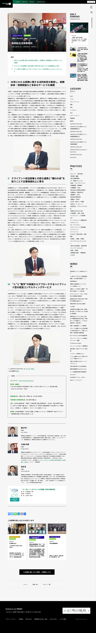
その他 (73, 255)
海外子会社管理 (75, 246)
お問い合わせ (28, 619)
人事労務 (82, 215)
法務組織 (73, 188)
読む (18, 371)
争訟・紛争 (81, 213)
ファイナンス (74, 232)
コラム (72, 99)
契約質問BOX (73, 281)
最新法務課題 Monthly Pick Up (78, 369)
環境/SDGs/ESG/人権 (77, 211)
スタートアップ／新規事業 (78, 227)
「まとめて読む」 (30, 369)
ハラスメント (74, 215)
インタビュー (73, 110)
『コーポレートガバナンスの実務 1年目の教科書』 (38, 489)
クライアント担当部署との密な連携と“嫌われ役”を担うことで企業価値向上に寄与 (36, 66)
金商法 (73, 239)
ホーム (25, 584)
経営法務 (84, 246)
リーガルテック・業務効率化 (79, 220)
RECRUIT (32, 2)
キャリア (73, 174)
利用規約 (21, 619)
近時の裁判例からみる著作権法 (78, 366)
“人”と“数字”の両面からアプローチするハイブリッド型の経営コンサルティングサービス (38, 70)
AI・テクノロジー (76, 225)
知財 (72, 183)
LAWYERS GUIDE (41, 2)
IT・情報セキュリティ (77, 181)
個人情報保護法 (75, 178)
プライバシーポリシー (11, 619)
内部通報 (73, 213)
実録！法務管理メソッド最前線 (78, 325)
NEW (71, 96)
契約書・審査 (74, 176)
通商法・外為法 (75, 199)
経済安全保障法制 (76, 197)
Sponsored (27, 35)
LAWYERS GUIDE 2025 (17, 35)
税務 (76, 250)
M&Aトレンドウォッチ (76, 380)
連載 (71, 104)
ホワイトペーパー (74, 102)
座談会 (72, 121)
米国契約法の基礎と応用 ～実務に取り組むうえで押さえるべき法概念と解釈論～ (79, 311)
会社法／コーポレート (77, 204)
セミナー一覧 (46, 584)
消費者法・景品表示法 (77, 192)
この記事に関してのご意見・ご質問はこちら (37, 572)
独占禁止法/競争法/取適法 (78, 190)
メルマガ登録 (63, 619)
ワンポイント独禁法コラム (77, 353)
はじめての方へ (53, 619)
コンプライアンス (80, 183)
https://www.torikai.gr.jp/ (26, 381)
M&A (79, 188)
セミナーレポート (74, 115)
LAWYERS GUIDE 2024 (76, 139)
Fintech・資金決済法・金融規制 (78, 235)
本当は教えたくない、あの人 (77, 377)
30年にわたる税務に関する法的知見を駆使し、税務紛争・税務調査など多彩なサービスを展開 (38, 61)
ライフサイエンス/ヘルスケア (78, 242)
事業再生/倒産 (75, 253)
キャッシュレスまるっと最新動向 (78, 346)
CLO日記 (72, 306)
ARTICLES (25, 2)
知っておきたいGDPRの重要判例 (78, 335)
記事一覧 (35, 584)
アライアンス (74, 229)
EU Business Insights (75, 343)
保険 (72, 250)
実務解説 (72, 118)
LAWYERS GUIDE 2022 (76, 154)
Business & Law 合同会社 (14, 609)
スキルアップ (74, 222)
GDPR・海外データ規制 (77, 202)
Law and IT (73, 374)
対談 (71, 107)
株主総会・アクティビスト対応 (78, 207)
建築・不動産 (80, 239)
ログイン (90, 2)
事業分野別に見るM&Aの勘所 (77, 304)
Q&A (71, 113)
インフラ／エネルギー (77, 248)
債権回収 (83, 253)
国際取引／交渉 (75, 195)
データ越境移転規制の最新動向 (78, 372)
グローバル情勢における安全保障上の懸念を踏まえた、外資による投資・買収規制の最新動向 (78, 331)
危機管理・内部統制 (76, 185)
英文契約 (80, 174)
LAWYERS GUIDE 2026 (76, 124)
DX (71, 218)
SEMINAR (17, 2)
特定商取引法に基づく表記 (40, 619)
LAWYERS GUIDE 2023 (76, 147)
